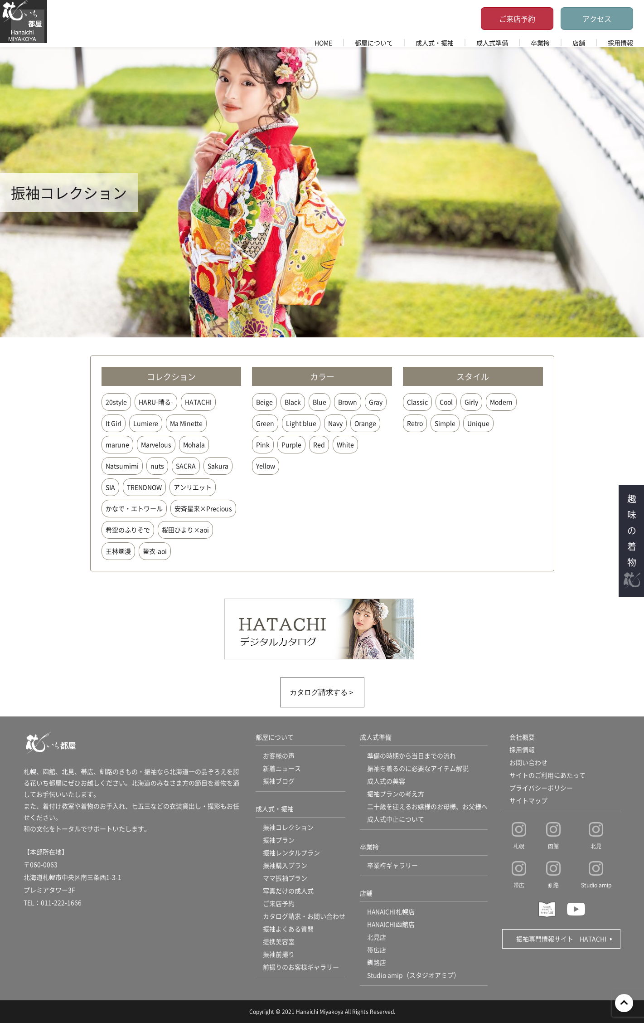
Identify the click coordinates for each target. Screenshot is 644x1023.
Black (293, 401)
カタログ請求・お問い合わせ (304, 916)
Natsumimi (122, 465)
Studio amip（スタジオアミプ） (413, 975)
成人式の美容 (386, 781)
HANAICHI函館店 (391, 924)
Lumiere (145, 423)
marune (117, 444)
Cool (446, 401)
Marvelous (156, 444)
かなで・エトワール (134, 508)
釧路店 (376, 962)
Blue (319, 401)
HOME (323, 42)
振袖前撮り (279, 954)
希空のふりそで (128, 529)
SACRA (186, 465)
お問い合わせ (528, 762)
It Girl (113, 423)
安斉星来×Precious (203, 508)
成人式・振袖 (435, 42)
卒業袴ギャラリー (392, 865)
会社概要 (522, 737)
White (345, 444)
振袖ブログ (279, 781)
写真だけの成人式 (288, 891)
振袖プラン (279, 840)
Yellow (265, 465)
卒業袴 (540, 42)
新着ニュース (282, 768)
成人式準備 (492, 42)
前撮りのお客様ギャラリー (301, 967)
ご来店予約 (517, 18)
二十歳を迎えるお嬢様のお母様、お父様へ (427, 806)
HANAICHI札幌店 (391, 911)
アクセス (596, 18)
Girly (471, 401)
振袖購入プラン (285, 865)
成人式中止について (395, 819)
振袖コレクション (288, 827)
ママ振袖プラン (285, 878)
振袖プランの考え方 (395, 794)
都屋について (374, 42)
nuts (157, 465)
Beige (264, 401)
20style (116, 401)
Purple (291, 444)
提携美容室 (279, 941)
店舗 (578, 42)
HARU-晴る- (156, 401)
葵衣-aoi (155, 550)
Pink (263, 444)
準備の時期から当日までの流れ (411, 755)
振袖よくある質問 (288, 929)
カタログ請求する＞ (322, 692)
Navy (335, 423)
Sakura (218, 465)
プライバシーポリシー (541, 788)
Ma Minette (186, 423)
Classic (417, 401)
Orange (365, 423)
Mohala (194, 444)
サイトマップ (528, 800)
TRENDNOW (144, 487)
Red (319, 444)
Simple (445, 423)
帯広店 (376, 950)
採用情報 (620, 42)
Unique (478, 423)
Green (265, 423)
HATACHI (198, 401)
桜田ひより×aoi (185, 529)
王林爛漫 (118, 550)
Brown (347, 401)
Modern (501, 401)
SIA (110, 487)
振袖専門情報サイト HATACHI (561, 938)
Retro (415, 423)
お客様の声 (279, 755)
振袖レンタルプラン (291, 852)
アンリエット (193, 487)
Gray (376, 401)
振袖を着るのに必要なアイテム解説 (418, 768)
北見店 (376, 937)
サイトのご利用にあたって (547, 775)
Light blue (301, 423)
